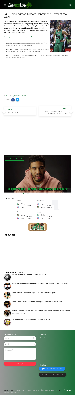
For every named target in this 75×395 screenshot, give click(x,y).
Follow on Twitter (53, 369)
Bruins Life (7, 392)
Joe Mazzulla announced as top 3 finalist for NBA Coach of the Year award (40, 284)
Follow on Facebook (53, 375)
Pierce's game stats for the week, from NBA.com (20, 37)
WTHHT (23, 390)
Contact (29, 390)
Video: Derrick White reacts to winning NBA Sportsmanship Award (37, 302)
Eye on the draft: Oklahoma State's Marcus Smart (31, 320)
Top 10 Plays (36, 390)
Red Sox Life (46, 390)
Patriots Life (55, 390)
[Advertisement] (37, 78)
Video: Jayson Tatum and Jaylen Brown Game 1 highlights (34, 293)
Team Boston (15, 392)
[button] (13, 99)
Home (19, 390)
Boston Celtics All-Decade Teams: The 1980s (29, 275)
